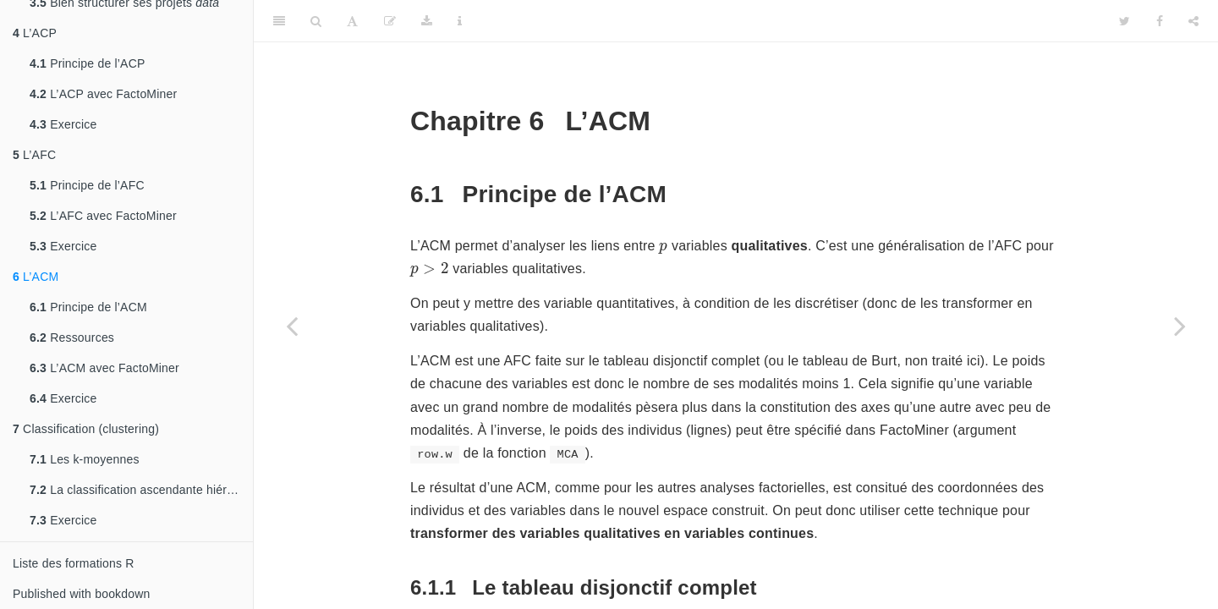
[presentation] (663, 248)
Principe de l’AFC (87, 185)
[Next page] (1180, 325)
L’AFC (34, 155)
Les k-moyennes (85, 459)
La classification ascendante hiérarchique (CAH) (141, 490)
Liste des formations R (73, 563)
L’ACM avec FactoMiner (104, 368)
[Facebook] (1160, 21)
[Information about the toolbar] (460, 21)
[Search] (316, 21)
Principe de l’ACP (87, 63)
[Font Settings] (352, 21)
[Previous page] (292, 325)
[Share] (1193, 21)
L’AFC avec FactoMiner (103, 215)
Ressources (72, 337)
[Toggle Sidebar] (279, 21)
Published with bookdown (82, 594)
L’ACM (35, 276)
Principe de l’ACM (88, 307)
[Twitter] (1124, 21)
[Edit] (390, 21)
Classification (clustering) (86, 429)
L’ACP (35, 33)
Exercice (63, 124)
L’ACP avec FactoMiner (103, 94)
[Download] (427, 21)
